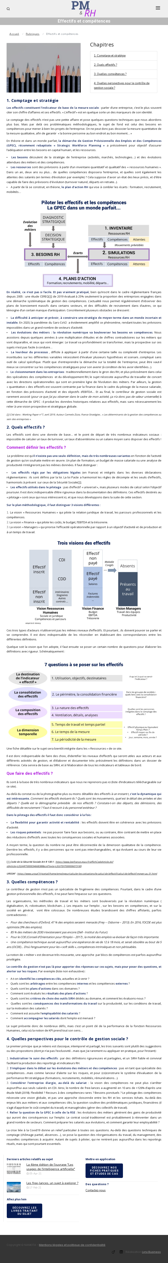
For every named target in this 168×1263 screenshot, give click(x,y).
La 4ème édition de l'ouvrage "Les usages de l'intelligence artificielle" (50, 1167)
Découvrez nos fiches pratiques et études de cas (104, 1170)
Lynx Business (151, 1252)
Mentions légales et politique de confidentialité (72, 1245)
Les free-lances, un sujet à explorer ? (52, 1183)
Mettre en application (100, 1159)
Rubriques (33, 34)
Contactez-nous (96, 1190)
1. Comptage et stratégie (110, 56)
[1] (50, 296)
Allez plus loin (16, 1199)
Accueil (14, 34)
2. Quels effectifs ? (105, 65)
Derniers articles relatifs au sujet (30, 1159)
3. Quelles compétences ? (110, 74)
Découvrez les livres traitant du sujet (24, 1210)
